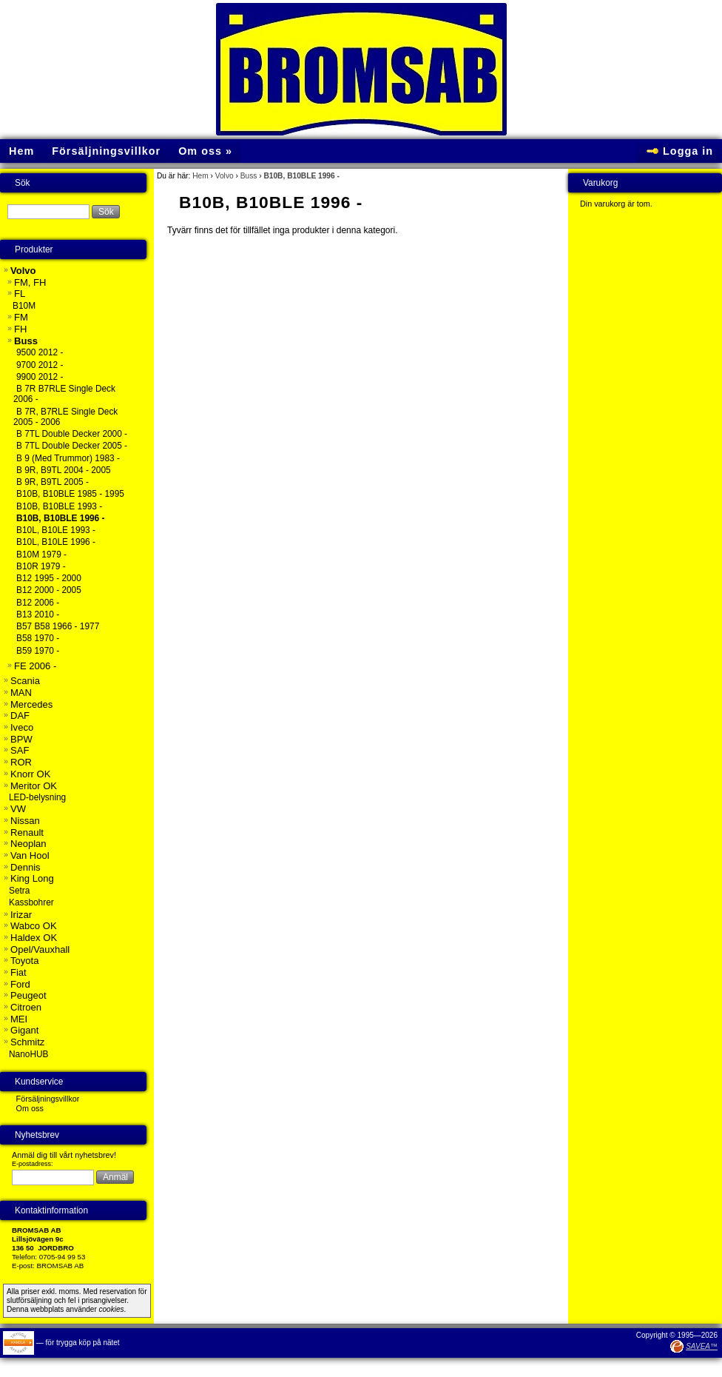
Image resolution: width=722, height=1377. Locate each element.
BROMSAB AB (60, 1266)
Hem (200, 176)
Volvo (224, 176)
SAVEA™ (702, 1346)
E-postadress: (32, 1163)
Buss (248, 176)
